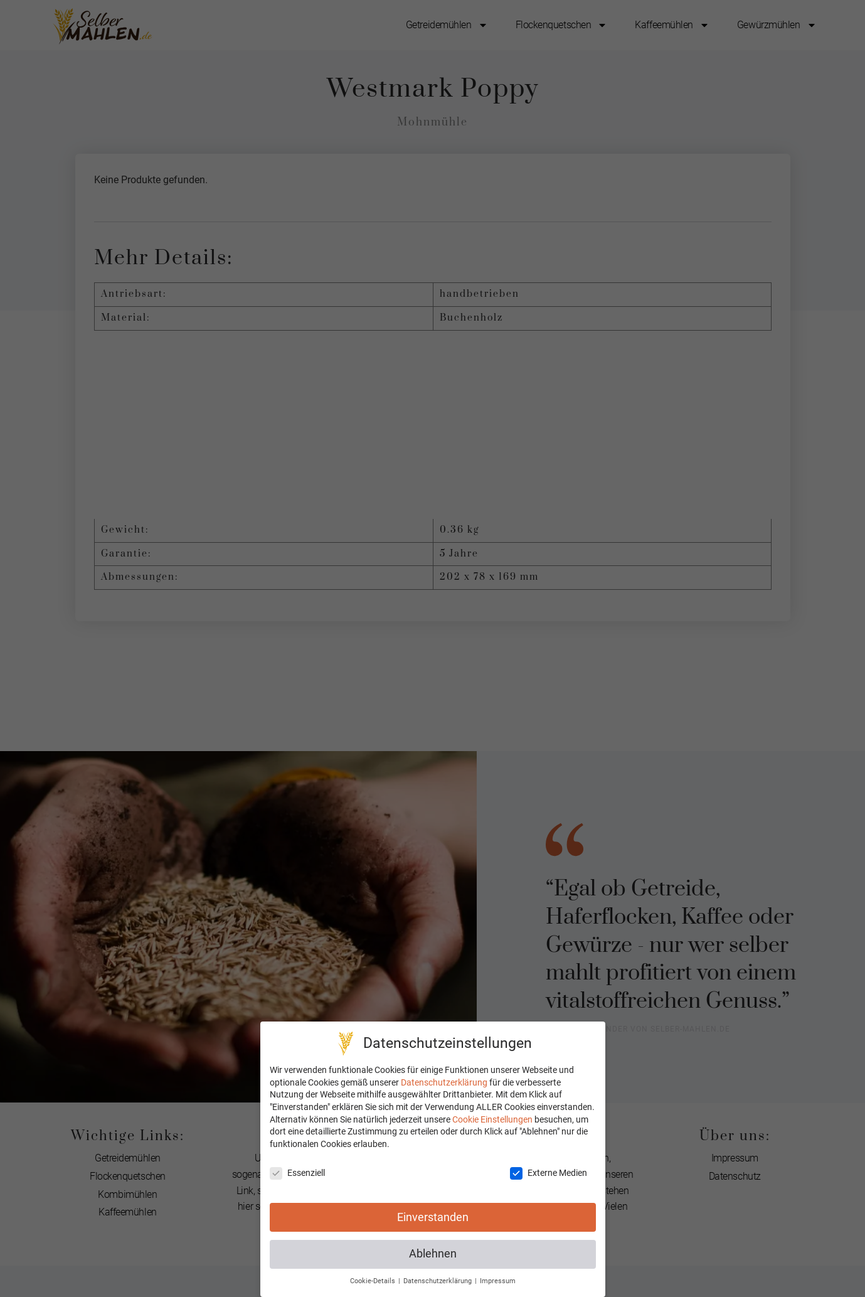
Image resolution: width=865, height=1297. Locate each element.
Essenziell (297, 1173)
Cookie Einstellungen (492, 1119)
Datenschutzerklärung (444, 1082)
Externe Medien (548, 1173)
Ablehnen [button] (433, 1253)
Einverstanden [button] (433, 1217)
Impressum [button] (498, 1281)
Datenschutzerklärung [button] (438, 1281)
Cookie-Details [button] (373, 1281)
